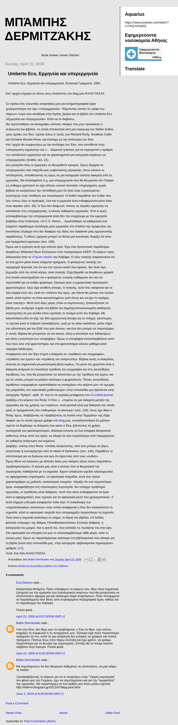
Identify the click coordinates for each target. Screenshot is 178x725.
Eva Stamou (24, 582)
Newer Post (13, 713)
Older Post (112, 713)
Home (63, 713)
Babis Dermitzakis (28, 623)
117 (19, 548)
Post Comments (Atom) (40, 721)
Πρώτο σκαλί (42, 257)
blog (62, 420)
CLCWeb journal (102, 395)
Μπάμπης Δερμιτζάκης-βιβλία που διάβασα (43, 566)
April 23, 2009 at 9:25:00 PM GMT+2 (40, 653)
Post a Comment (17, 703)
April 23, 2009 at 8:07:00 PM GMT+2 (40, 616)
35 (41, 395)
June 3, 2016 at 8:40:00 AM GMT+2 (40, 694)
